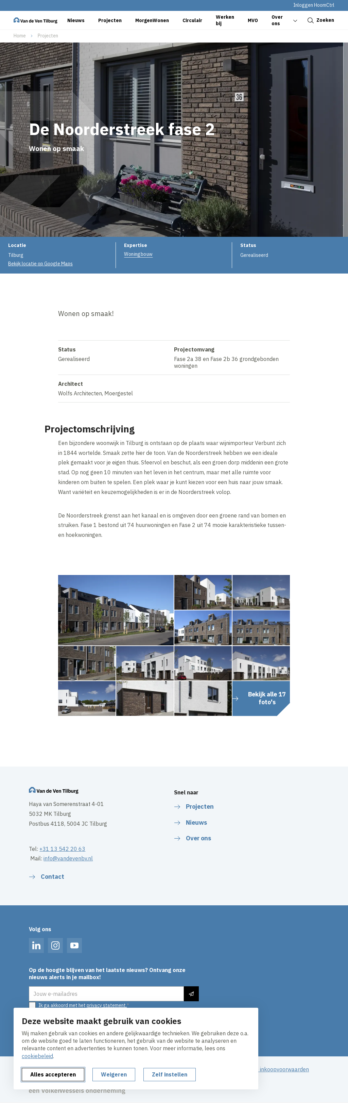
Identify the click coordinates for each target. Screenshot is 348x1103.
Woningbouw (138, 254)
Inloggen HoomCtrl (313, 5)
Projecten (48, 36)
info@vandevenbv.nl (68, 858)
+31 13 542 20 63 (62, 848)
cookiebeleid (37, 1056)
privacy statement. (107, 1005)
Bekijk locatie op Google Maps (40, 264)
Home (20, 36)
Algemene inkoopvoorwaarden (271, 1069)
